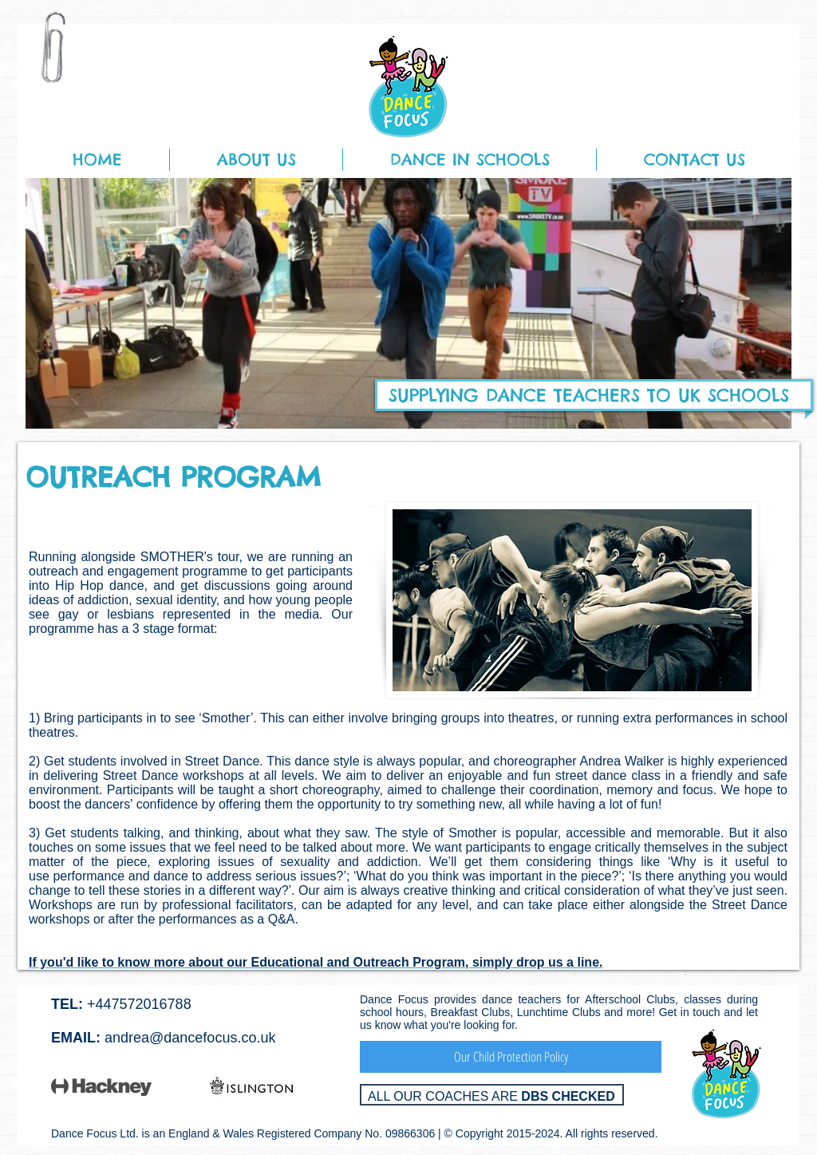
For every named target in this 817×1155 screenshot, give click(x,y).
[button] (256, 159)
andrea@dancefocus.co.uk (190, 1038)
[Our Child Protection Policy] (510, 1057)
